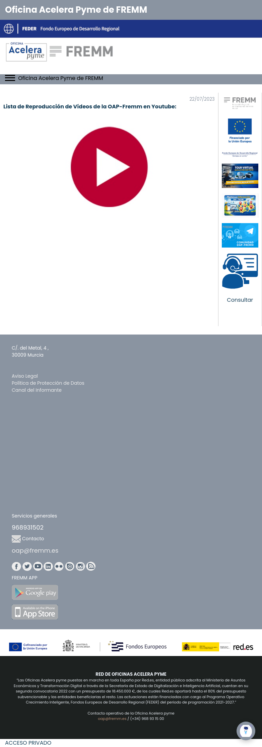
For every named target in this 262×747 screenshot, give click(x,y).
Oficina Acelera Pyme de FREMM (76, 10)
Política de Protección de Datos (48, 383)
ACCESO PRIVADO (28, 743)
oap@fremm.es (35, 550)
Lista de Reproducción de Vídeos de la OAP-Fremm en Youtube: (89, 106)
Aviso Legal (25, 376)
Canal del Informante (37, 390)
